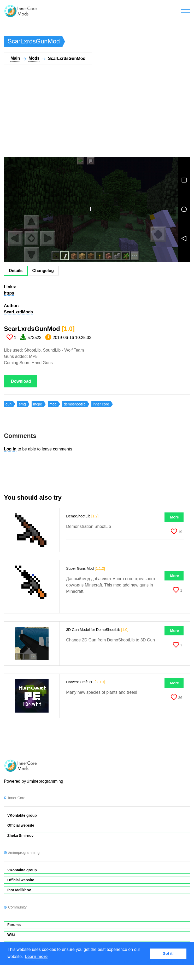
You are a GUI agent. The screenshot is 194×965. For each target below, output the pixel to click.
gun (8, 404)
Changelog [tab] (43, 270)
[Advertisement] (88, 114)
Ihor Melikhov (19, 890)
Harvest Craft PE (85, 682)
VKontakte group (22, 815)
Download (21, 381)
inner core (101, 404)
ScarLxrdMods (18, 312)
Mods (33, 58)
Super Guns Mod (85, 568)
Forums (14, 925)
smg (22, 404)
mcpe (37, 404)
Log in (10, 449)
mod (52, 404)
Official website (20, 825)
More (174, 517)
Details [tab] (15, 270)
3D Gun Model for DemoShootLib (97, 629)
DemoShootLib (82, 516)
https (9, 293)
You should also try (33, 497)
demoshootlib (74, 404)
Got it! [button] (168, 953)
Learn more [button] (36, 956)
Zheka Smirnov (20, 835)
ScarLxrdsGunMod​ (39, 328)
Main (15, 58)
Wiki (11, 935)
